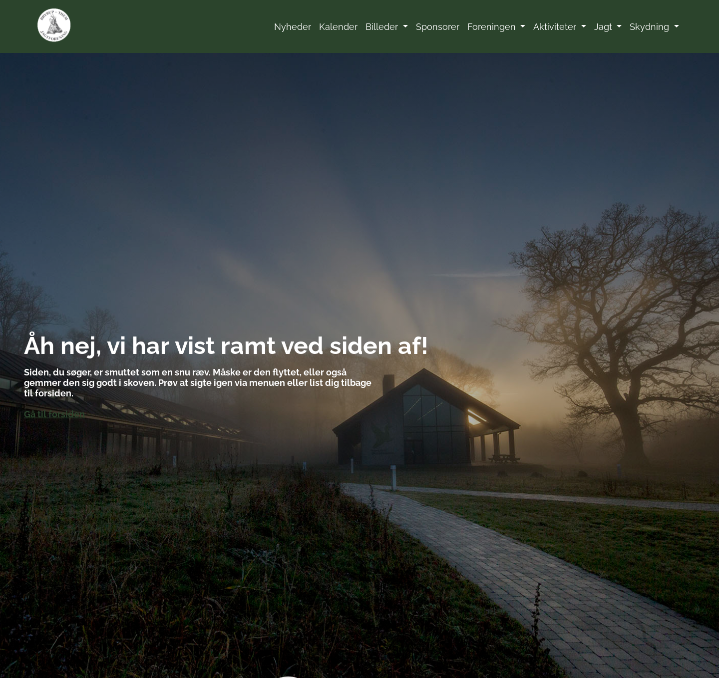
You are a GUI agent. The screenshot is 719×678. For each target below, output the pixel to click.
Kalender (338, 26)
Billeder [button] (382, 26)
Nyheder (292, 26)
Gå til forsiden (54, 414)
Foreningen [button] (492, 26)
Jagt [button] (604, 26)
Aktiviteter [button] (556, 26)
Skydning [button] (651, 26)
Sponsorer (437, 26)
